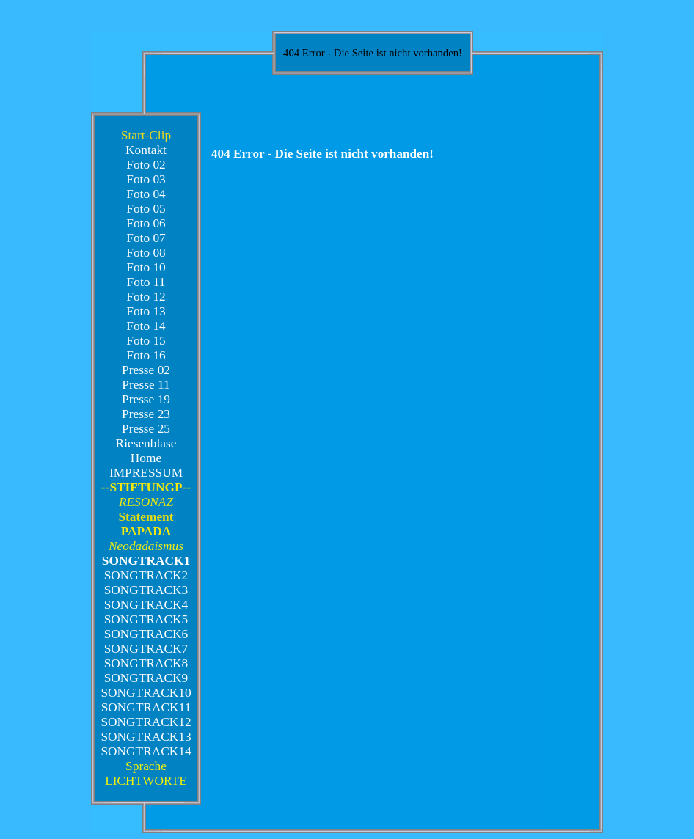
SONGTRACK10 (146, 693)
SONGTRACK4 (146, 605)
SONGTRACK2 (146, 575)
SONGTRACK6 (146, 634)
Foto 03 (145, 179)
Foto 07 (145, 238)
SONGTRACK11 (146, 707)
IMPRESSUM (146, 473)
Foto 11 (146, 282)
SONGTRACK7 (146, 649)
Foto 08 (145, 253)
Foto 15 (145, 341)
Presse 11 (145, 385)
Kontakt (146, 150)
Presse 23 (146, 414)
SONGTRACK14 (146, 751)
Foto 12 (145, 297)
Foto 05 (145, 209)
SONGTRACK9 (146, 678)
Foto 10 (145, 267)
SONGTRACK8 (146, 663)
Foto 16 (145, 355)
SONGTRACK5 (146, 619)
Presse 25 (146, 429)
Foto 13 (145, 311)
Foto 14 (145, 326)
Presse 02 (146, 370)
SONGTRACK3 (146, 590)
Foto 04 (145, 194)
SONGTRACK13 (146, 737)
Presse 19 (146, 399)
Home (146, 458)
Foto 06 (145, 223)
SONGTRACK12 (146, 722)
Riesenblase (146, 443)
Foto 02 (145, 165)
